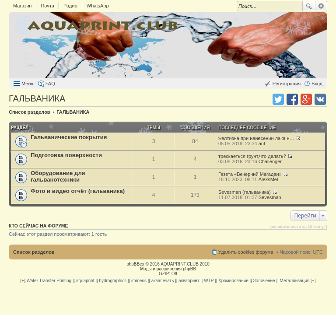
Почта (47, 5)
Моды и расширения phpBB (168, 268)
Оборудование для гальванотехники (58, 176)
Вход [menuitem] (317, 83)
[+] (23, 280)
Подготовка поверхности (66, 155)
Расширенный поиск (321, 6)
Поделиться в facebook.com (292, 99)
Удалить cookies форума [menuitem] (245, 252)
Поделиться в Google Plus (306, 99)
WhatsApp (98, 5)
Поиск (308, 6)
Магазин (22, 5)
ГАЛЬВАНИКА (37, 98)
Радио (70, 5)
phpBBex (135, 264)
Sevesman (270, 197)
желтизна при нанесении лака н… (256, 138)
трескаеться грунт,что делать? (252, 156)
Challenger (270, 161)
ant (262, 143)
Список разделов (34, 252)
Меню (28, 83)
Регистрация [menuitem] (287, 83)
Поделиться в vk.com (320, 99)
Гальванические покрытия (69, 137)
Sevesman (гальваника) (244, 192)
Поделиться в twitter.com (278, 99)
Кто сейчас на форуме (38, 225)
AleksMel (268, 179)
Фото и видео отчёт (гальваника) (78, 191)
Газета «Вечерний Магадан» (250, 174)
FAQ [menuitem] (50, 83)
